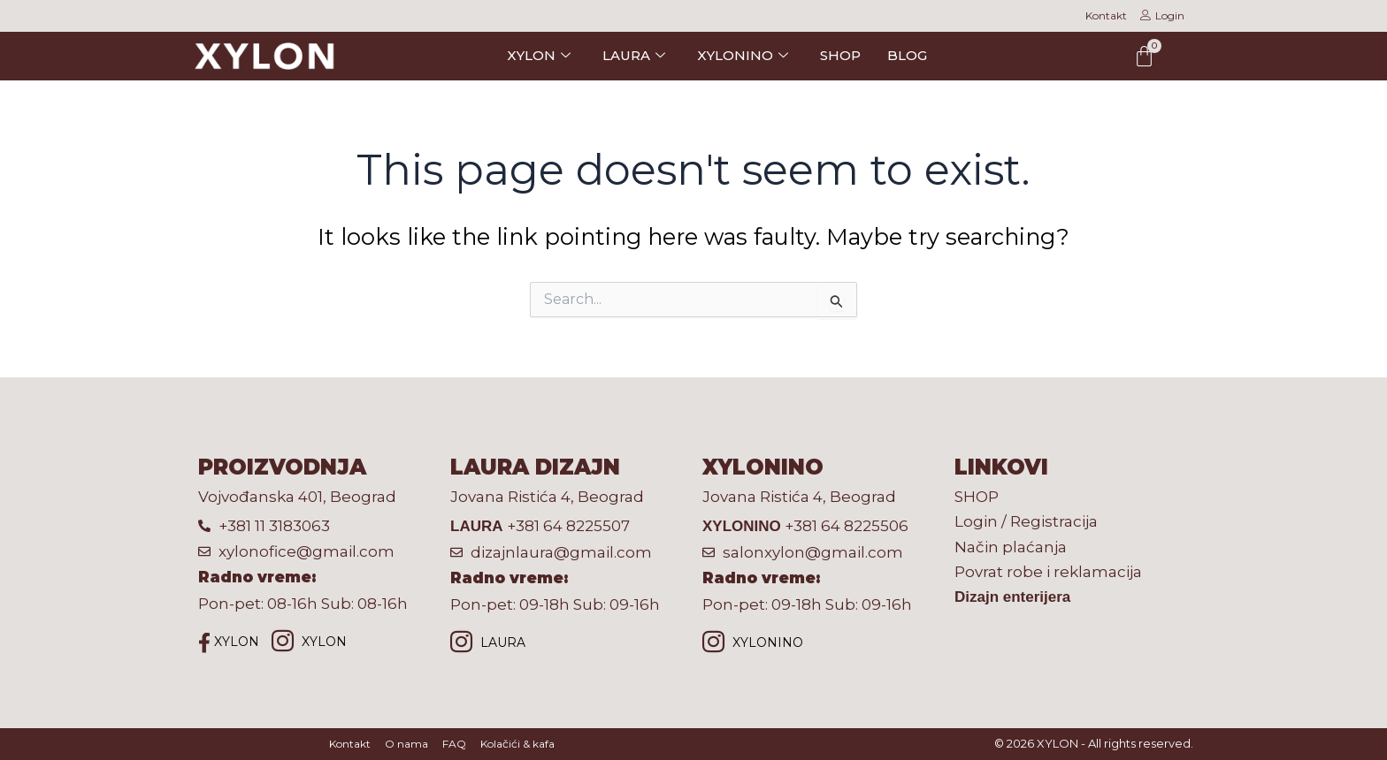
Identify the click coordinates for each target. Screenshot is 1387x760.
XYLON (228, 642)
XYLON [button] (539, 55)
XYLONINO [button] (742, 55)
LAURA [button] (633, 55)
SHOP (840, 55)
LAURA (487, 644)
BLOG (907, 55)
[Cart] (1144, 56)
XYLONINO (752, 644)
